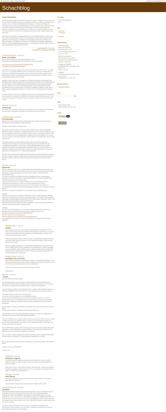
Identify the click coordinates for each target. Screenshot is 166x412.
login (59, 22)
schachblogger (42, 48)
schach (12, 1)
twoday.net (5, 1)
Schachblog (16, 8)
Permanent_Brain (7, 117)
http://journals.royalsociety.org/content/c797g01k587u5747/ (17, 213)
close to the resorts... (63, 45)
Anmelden (149, 1)
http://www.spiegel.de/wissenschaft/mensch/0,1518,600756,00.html (19, 216)
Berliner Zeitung (6, 41)
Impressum (62, 32)
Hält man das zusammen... (65, 56)
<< (164, 1)
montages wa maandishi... (65, 64)
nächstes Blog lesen (157, 1)
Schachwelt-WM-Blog (63, 87)
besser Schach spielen (31, 20)
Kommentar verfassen (48, 50)
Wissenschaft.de (46, 31)
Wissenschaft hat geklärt (10, 20)
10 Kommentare (36, 50)
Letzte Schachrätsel (20, 1)
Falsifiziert (61, 72)
